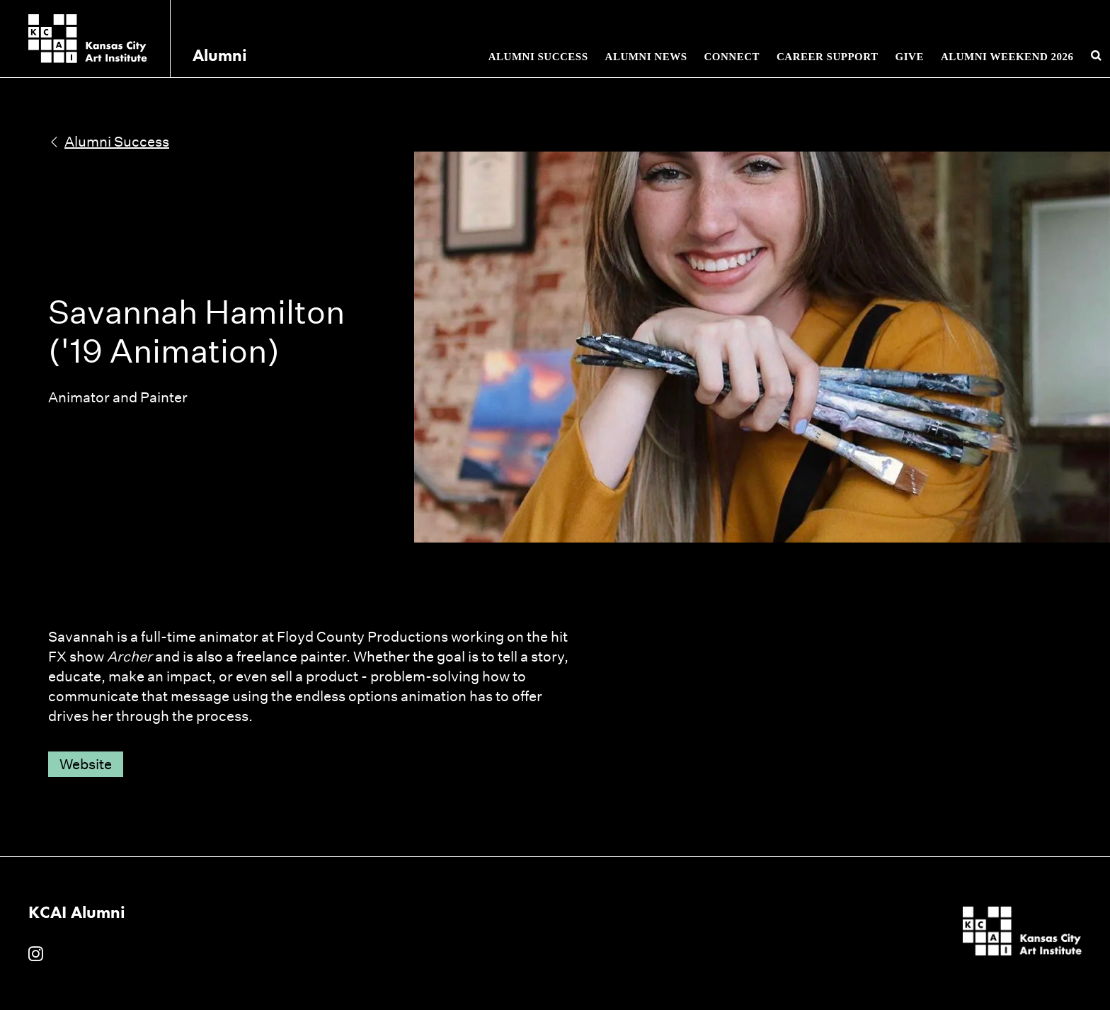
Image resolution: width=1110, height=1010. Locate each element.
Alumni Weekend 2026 (1007, 56)
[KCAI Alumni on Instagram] (35, 955)
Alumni (220, 55)
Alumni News (646, 56)
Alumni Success (538, 56)
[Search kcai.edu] (1096, 56)
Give (910, 56)
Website (85, 764)
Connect (732, 56)
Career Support (828, 56)
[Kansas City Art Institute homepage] (87, 38)
